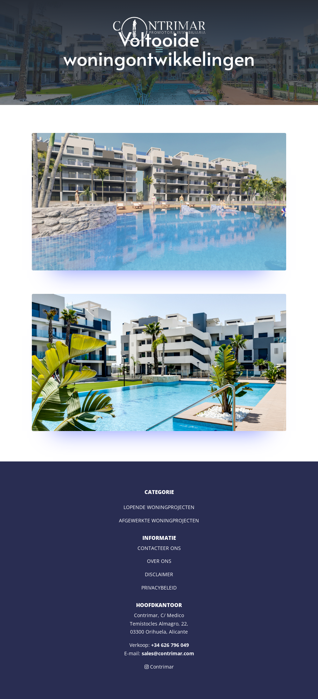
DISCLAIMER (159, 574)
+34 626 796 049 (170, 645)
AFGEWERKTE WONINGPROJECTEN (159, 520)
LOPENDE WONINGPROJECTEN (159, 507)
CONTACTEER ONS (159, 548)
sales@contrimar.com (168, 653)
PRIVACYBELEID (159, 587)
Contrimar (159, 666)
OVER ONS (159, 561)
